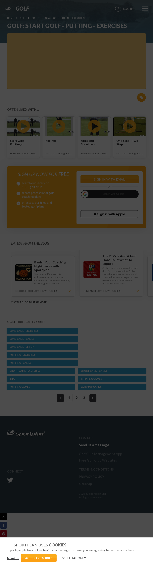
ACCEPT (39, 558)
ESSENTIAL (73, 558)
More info (13, 558)
